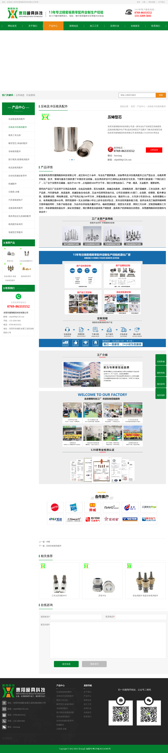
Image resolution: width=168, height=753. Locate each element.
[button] (69, 159)
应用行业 (114, 26)
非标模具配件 (14, 151)
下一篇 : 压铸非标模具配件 (50, 546)
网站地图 (152, 2)
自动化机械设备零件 (17, 176)
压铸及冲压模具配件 (17, 127)
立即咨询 (154, 150)
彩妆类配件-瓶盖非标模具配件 (145, 596)
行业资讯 (30, 95)
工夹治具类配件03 (59, 596)
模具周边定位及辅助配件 (19, 216)
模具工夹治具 (14, 135)
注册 (143, 2)
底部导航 (88, 685)
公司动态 (20, 95)
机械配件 (12, 184)
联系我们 (155, 26)
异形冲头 (102, 596)
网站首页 (12, 26)
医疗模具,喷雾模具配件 (19, 160)
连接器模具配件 (15, 208)
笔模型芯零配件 (15, 232)
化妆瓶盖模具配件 (16, 119)
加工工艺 (94, 26)
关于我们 (161, 2)
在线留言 (135, 26)
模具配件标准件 (15, 224)
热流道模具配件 (15, 168)
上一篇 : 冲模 (44, 542)
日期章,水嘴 (13, 192)
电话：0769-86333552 (16, 715)
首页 (133, 106)
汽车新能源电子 (15, 200)
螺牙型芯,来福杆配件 (17, 143)
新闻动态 (73, 26)
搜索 (161, 95)
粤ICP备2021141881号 (101, 749)
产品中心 (53, 26)
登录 (138, 2)
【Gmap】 (82, 749)
